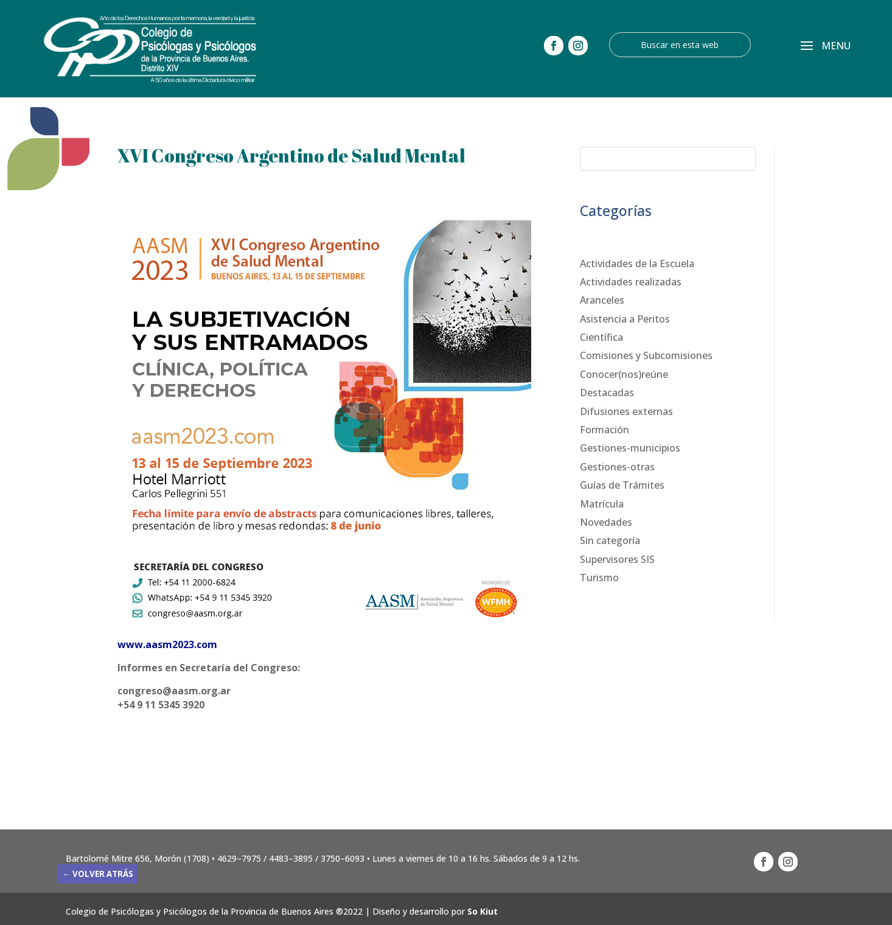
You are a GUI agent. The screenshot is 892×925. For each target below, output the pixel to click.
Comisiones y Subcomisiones (646, 355)
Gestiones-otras (617, 466)
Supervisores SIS (617, 559)
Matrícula (602, 504)
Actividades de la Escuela (637, 263)
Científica (601, 337)
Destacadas (607, 392)
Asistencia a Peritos (625, 319)
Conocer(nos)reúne (624, 374)
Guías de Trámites (622, 485)
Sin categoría (610, 540)
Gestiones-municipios (630, 448)
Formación (604, 429)
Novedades (606, 522)
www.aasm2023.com (167, 644)
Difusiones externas (626, 411)
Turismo (599, 577)
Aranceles (602, 300)
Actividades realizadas (630, 281)
